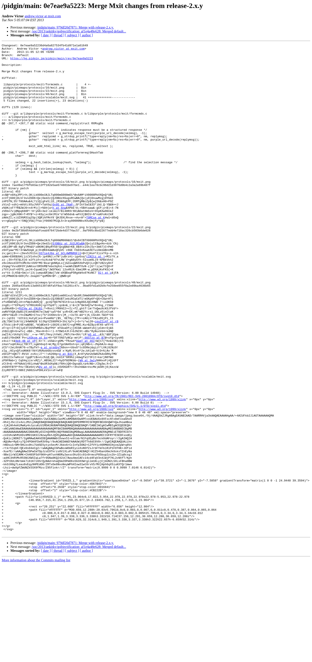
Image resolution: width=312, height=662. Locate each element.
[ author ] (86, 35)
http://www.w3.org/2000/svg (91, 471)
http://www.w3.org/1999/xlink (162, 471)
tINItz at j (95, 299)
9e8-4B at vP (25, 400)
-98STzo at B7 (94, 397)
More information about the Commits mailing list (36, 658)
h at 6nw (59, 241)
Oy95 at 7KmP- (63, 237)
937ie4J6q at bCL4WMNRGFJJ (60, 295)
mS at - (94, 393)
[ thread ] (58, 35)
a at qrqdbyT (51, 408)
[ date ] (46, 35)
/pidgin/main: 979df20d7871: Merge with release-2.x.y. (75, 27)
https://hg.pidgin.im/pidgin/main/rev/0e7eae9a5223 (51, 61)
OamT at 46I (85, 400)
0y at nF (45, 432)
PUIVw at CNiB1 (30, 361)
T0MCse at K (95, 252)
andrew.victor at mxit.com (42, 16)
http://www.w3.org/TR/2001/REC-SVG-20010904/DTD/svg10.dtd (131, 467)
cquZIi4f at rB (106, 377)
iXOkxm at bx (37, 397)
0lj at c (105, 319)
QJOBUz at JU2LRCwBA (68, 284)
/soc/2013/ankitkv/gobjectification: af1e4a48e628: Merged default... (79, 31)
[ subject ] (72, 35)
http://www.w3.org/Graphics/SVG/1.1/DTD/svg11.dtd (125, 478)
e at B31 (66, 416)
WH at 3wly (88, 424)
